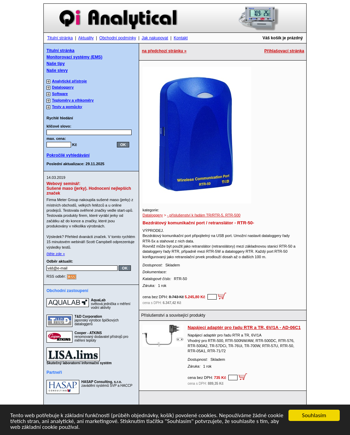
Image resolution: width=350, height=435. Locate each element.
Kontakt (181, 38)
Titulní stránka (60, 38)
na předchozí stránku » (164, 51)
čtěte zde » (55, 254)
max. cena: (56, 138)
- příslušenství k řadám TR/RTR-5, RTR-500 (204, 215)
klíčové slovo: (61, 126)
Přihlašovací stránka (284, 51)
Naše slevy (57, 70)
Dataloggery (153, 215)
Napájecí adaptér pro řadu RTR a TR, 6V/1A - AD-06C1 (244, 327)
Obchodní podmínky (117, 38)
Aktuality (86, 38)
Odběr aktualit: (59, 261)
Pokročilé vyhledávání (68, 155)
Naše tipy (55, 63)
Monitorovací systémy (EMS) (74, 57)
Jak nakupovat (155, 38)
